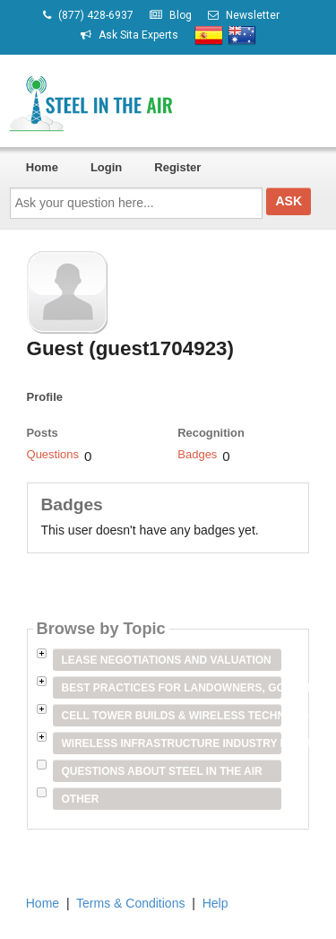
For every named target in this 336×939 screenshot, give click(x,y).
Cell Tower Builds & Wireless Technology (172, 715)
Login (106, 167)
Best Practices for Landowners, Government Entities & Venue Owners (172, 688)
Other (80, 799)
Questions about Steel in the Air (162, 771)
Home (42, 167)
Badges (197, 454)
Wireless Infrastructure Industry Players (172, 743)
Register (177, 167)
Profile (45, 397)
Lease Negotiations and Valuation (166, 660)
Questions (53, 454)
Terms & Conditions (130, 903)
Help (215, 903)
